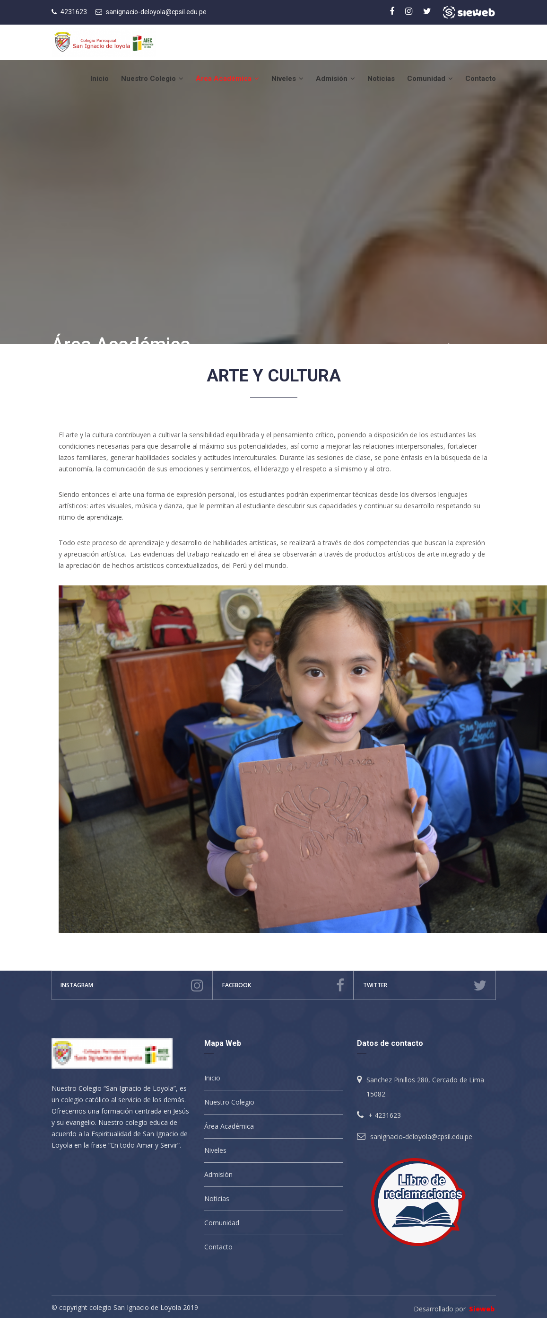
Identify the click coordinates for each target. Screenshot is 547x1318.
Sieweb (482, 1308)
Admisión (335, 78)
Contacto (480, 78)
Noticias (381, 78)
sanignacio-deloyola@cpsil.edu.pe (156, 12)
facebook (282, 985)
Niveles (287, 78)
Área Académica (227, 78)
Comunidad (430, 78)
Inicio (99, 78)
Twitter (425, 985)
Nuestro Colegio (152, 78)
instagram (132, 985)
